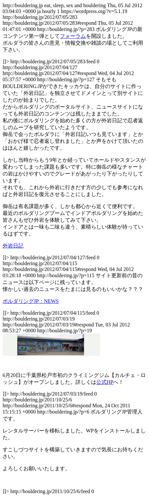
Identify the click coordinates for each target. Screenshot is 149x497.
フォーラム (73, 36)
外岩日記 (13, 245)
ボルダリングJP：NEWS (31, 301)
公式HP (104, 382)
